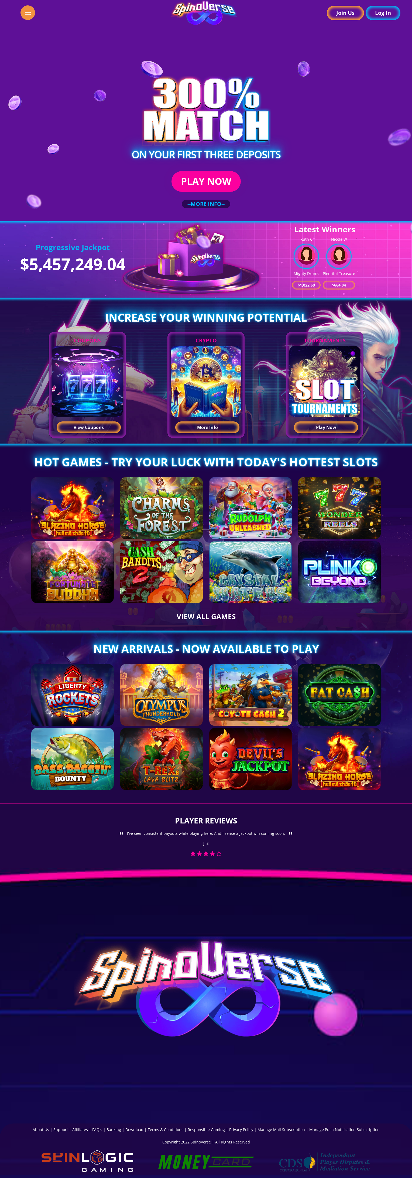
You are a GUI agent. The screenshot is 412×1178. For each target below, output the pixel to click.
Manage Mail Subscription (281, 1129)
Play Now (326, 427)
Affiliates (80, 1129)
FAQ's (97, 1129)
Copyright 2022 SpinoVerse (186, 1142)
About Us (41, 1129)
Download (134, 1129)
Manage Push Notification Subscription (344, 1129)
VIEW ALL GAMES (206, 616)
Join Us (345, 12)
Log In (383, 12)
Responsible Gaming (206, 1129)
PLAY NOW (206, 181)
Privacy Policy (241, 1129)
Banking (114, 1129)
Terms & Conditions (165, 1129)
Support (60, 1129)
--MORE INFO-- (206, 203)
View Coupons (89, 427)
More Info (207, 427)
